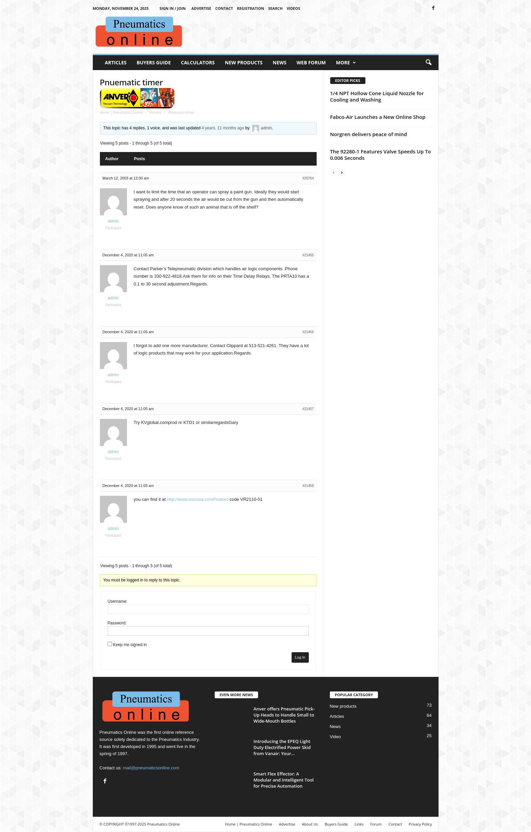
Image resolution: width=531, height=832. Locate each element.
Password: (117, 623)
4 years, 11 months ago (223, 128)
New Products (243, 62)
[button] (428, 62)
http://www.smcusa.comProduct (197, 499)
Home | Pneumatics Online (121, 112)
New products (343, 706)
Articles (116, 62)
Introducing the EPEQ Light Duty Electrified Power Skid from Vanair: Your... (282, 747)
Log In (300, 657)
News (279, 62)
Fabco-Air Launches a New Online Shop (378, 116)
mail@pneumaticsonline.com (151, 767)
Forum (376, 824)
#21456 (308, 332)
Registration (250, 8)
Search (275, 8)
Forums (155, 112)
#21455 (308, 255)
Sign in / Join (173, 8)
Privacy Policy (420, 824)
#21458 (308, 486)
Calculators (198, 62)
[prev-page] (333, 172)
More (346, 62)
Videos (293, 8)
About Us (310, 824)
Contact (224, 8)
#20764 (308, 178)
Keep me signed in (130, 644)
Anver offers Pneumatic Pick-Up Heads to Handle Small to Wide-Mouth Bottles (284, 715)
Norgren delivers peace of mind (368, 134)
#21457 (308, 409)
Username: (118, 601)
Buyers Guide (154, 62)
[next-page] (341, 172)
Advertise (201, 8)
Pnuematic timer (131, 82)
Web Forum (311, 62)
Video (335, 736)
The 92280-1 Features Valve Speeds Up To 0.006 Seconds (380, 154)
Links (359, 824)
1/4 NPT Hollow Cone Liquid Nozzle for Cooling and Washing (377, 96)
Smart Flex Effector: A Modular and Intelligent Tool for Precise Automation (284, 780)
